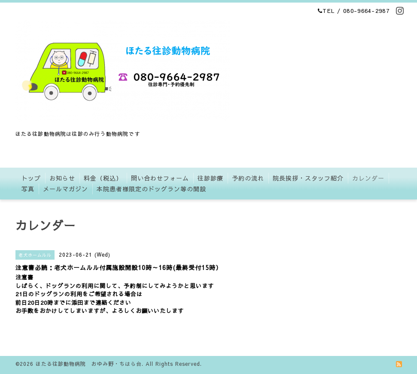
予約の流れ (248, 178)
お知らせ (62, 178)
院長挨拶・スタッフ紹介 (308, 178)
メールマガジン (65, 188)
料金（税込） (103, 178)
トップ (31, 178)
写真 (27, 188)
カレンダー (368, 178)
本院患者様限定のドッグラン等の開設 (151, 188)
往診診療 (210, 178)
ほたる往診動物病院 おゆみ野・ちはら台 (89, 363)
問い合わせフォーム (160, 178)
